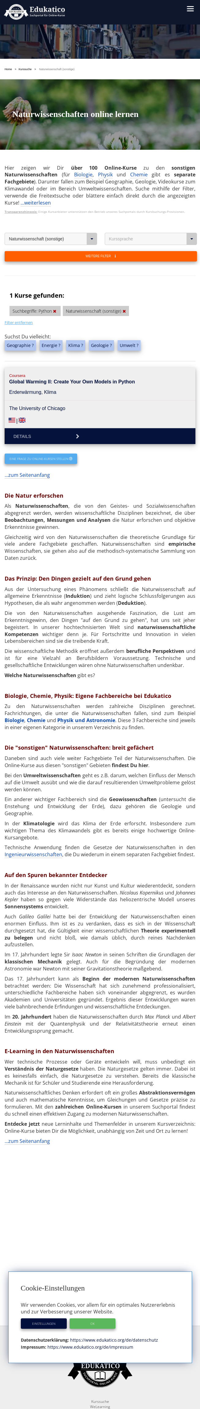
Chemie (139, 174)
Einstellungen (43, 1323)
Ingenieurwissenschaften (33, 854)
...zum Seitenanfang (27, 475)
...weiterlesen (36, 202)
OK (92, 1323)
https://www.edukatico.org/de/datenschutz (113, 1340)
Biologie (83, 174)
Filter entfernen (19, 322)
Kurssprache (153, 239)
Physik (105, 174)
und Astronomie (95, 720)
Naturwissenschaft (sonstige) (53, 239)
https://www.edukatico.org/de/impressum (89, 1347)
